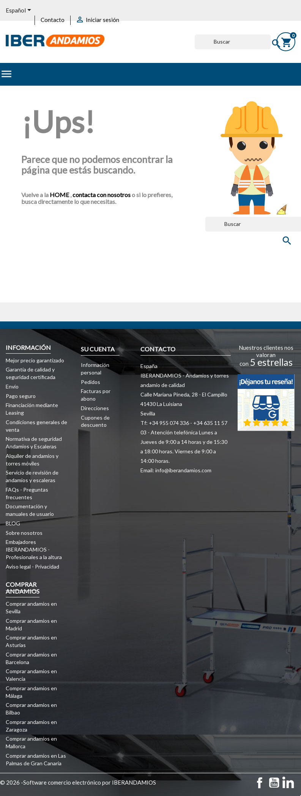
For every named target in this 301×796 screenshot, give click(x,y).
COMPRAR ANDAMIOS (22, 588)
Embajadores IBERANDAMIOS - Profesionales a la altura (34, 549)
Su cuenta (98, 349)
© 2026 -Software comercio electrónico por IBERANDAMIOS (78, 782)
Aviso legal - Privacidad (32, 566)
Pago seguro (21, 396)
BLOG (13, 523)
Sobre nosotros (24, 533)
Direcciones (95, 408)
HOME (60, 194)
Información (28, 347)
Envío (12, 386)
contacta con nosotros (101, 194)
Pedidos (90, 382)
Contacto (53, 19)
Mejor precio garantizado (35, 360)
